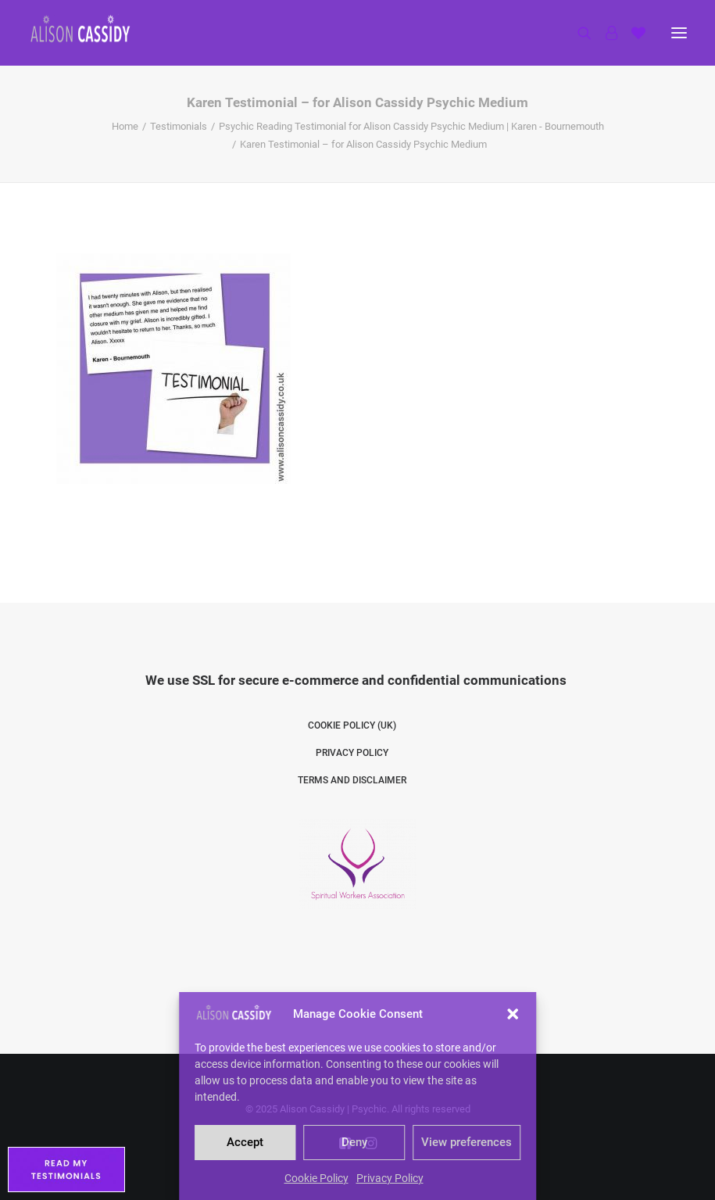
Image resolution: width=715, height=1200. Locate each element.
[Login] (604, 33)
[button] (512, 1014)
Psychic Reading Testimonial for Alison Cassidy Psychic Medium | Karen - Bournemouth (411, 126)
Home (125, 126)
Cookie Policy (316, 1178)
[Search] (577, 33)
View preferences (466, 1142)
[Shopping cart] (631, 33)
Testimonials (178, 126)
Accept (245, 1142)
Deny (354, 1142)
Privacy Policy (390, 1178)
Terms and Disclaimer (352, 780)
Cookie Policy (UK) (352, 725)
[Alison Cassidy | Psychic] (80, 29)
